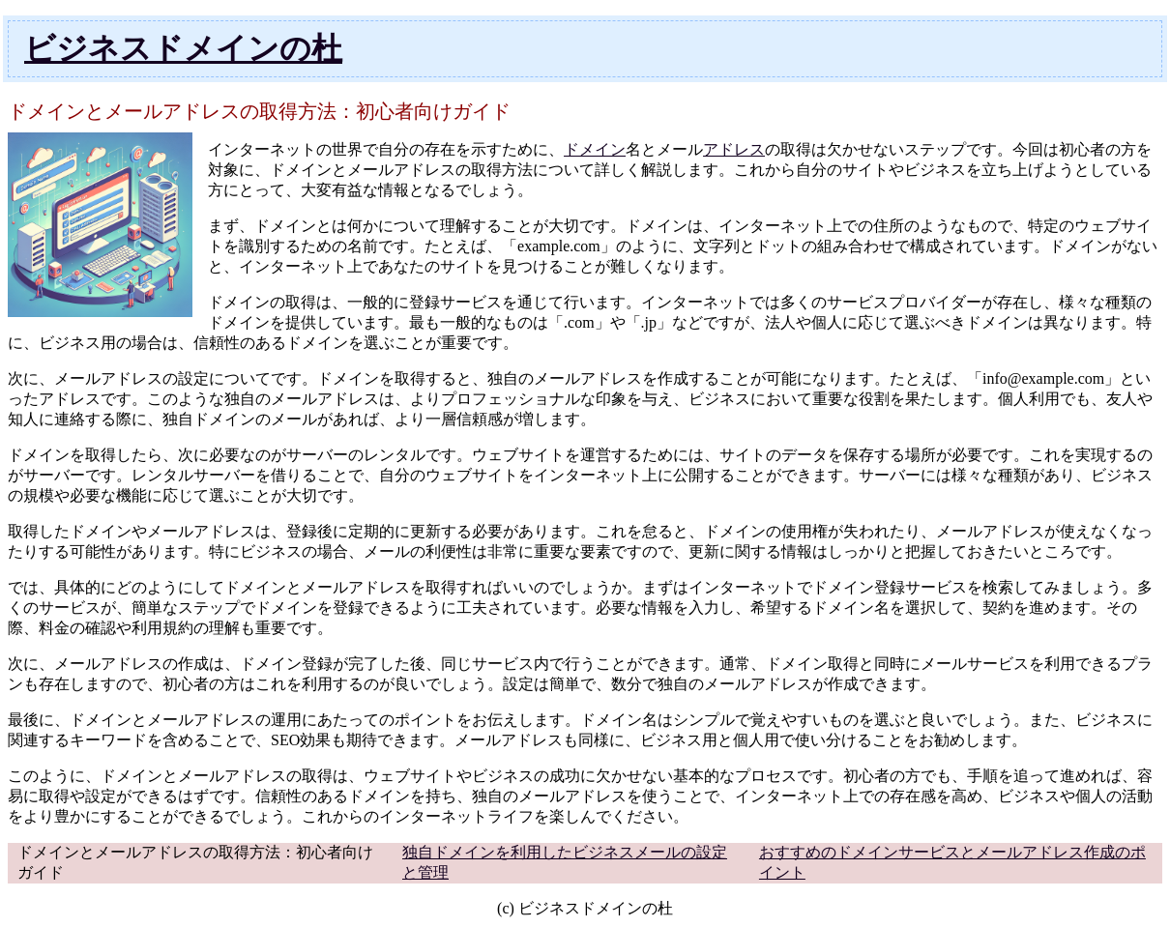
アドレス (734, 149)
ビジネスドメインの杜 (183, 48)
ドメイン (595, 149)
